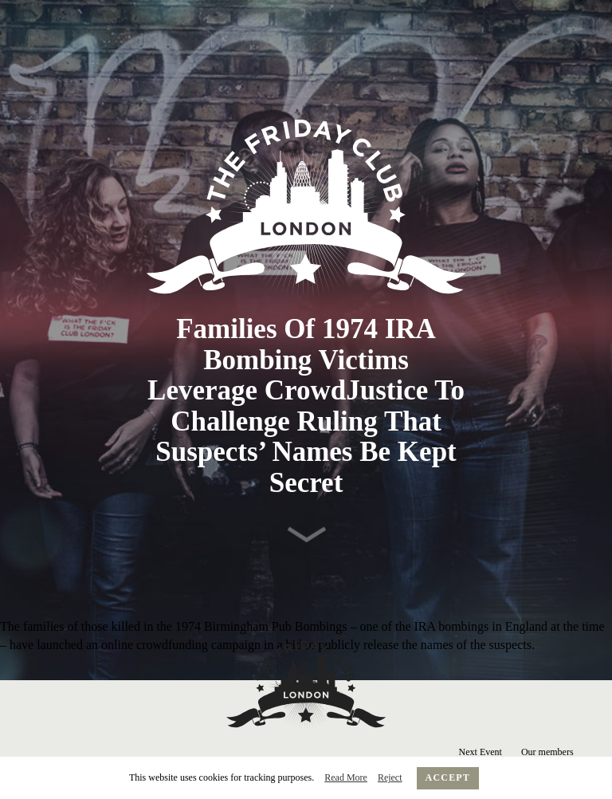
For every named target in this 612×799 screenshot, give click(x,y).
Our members (547, 752)
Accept (448, 777)
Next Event (480, 752)
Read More (345, 777)
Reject (390, 777)
